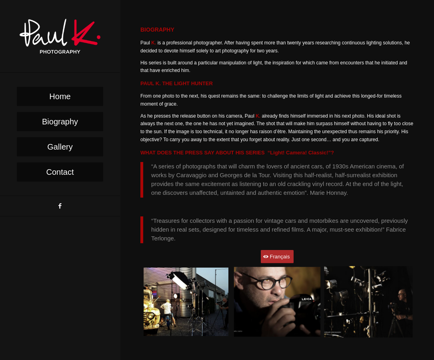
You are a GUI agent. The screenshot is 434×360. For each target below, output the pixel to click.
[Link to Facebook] (60, 206)
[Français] (277, 256)
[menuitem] (60, 96)
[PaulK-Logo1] (60, 36)
